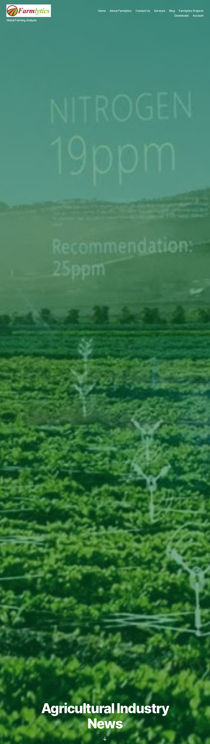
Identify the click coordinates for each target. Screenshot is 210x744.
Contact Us (143, 10)
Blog (172, 10)
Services (159, 10)
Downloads (181, 15)
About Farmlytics (121, 10)
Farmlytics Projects (191, 10)
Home (102, 10)
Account (198, 15)
